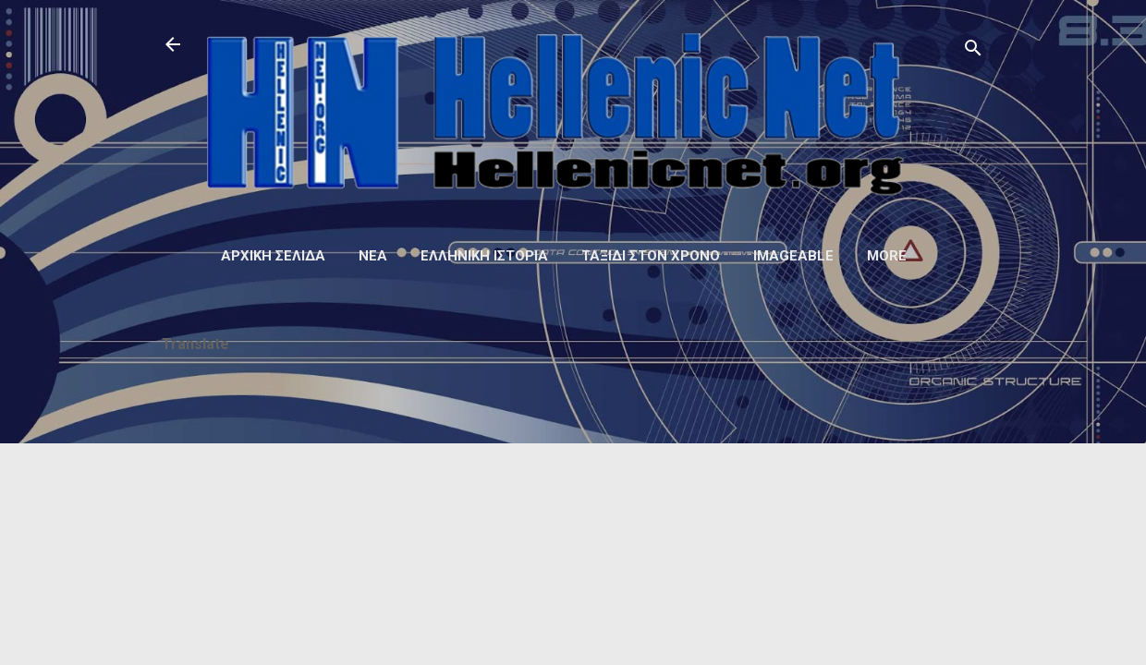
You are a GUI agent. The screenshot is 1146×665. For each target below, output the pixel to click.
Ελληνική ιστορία (484, 256)
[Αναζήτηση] (973, 50)
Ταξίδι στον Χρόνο (650, 256)
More (887, 256)
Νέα (373, 256)
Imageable (793, 256)
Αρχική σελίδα (273, 256)
